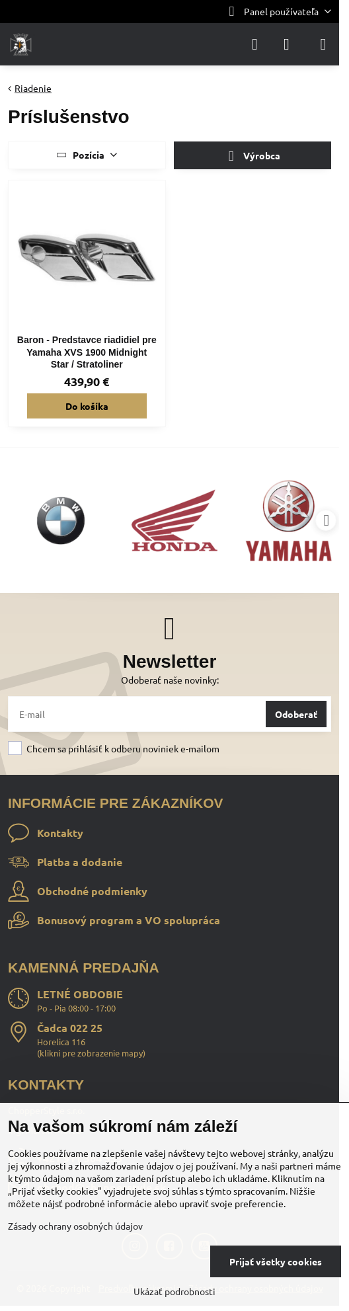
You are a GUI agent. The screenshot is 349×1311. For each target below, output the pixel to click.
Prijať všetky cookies (275, 1261)
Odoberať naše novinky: (170, 680)
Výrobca (252, 156)
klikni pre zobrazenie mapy (91, 1052)
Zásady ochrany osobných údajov (75, 1226)
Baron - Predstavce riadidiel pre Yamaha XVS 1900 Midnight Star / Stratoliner (87, 352)
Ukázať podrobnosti (174, 1291)
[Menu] (323, 44)
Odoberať (296, 714)
